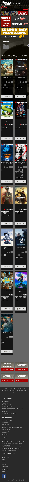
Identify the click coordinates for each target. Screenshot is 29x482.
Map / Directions (5, 457)
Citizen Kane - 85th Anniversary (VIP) (10, 450)
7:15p (24, 127)
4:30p (7, 85)
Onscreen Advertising (7, 468)
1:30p (3, 85)
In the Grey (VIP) (5, 401)
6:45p (3, 130)
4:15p (20, 127)
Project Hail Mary (5, 415)
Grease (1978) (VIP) (6, 429)
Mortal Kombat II (5, 422)
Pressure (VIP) (5, 434)
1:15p (3, 127)
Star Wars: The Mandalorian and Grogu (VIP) (12, 427)
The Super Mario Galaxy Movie (9, 413)
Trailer (7, 96)
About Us (4, 461)
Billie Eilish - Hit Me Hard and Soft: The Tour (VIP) (12, 408)
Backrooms (4, 432)
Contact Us (4, 456)
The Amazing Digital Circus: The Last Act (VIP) (12, 443)
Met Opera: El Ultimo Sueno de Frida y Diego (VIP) (13, 441)
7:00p (17, 175)
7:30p (3, 87)
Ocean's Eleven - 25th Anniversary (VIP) (11, 448)
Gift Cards (4, 464)
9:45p (17, 177)
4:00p (17, 172)
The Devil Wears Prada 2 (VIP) (8, 410)
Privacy (3, 471)
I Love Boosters (5, 424)
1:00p (17, 170)
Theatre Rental (5, 469)
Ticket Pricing (5, 466)
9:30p (3, 170)
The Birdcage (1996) (6, 445)
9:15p (17, 300)
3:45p (7, 127)
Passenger (4, 426)
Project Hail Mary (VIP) (7, 420)
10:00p (7, 87)
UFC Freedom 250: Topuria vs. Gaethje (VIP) (12, 447)
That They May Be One (7, 440)
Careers (3, 459)
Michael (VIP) (5, 411)
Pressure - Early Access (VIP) (8, 431)
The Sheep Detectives (7, 406)
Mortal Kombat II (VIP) (7, 404)
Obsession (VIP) (5, 403)
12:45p (3, 340)
